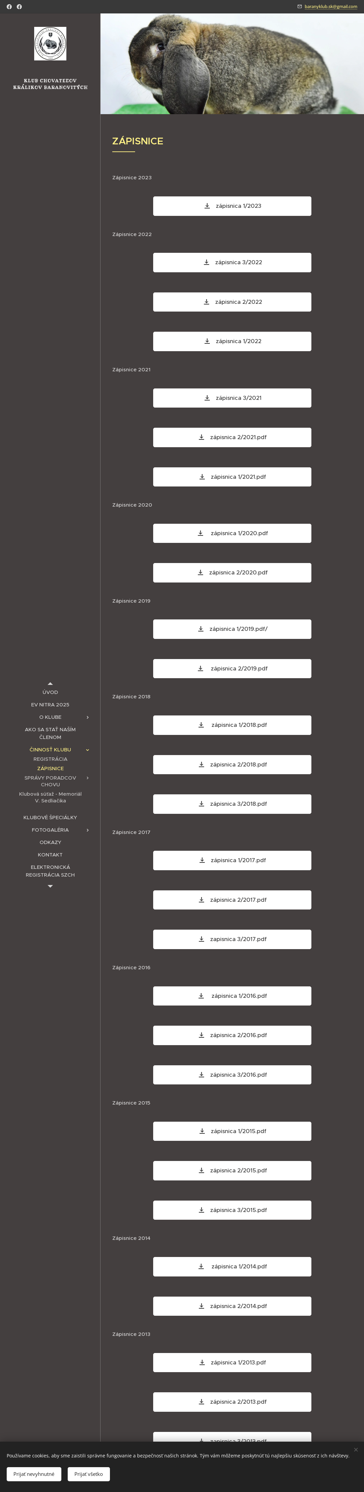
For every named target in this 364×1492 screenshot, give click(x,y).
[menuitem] (50, 692)
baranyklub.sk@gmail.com (331, 6)
